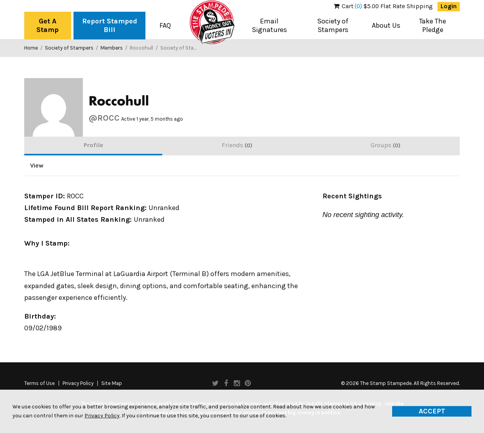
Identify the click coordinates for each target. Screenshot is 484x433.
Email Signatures (269, 25)
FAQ (165, 25)
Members (111, 48)
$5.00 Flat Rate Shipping (383, 6)
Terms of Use (39, 383)
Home (31, 48)
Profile (93, 145)
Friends (237, 145)
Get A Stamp (47, 25)
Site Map (111, 383)
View (36, 165)
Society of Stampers (332, 25)
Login (449, 6)
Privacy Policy (78, 383)
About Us (386, 25)
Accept (432, 411)
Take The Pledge (432, 25)
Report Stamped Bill (109, 25)
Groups (385, 145)
